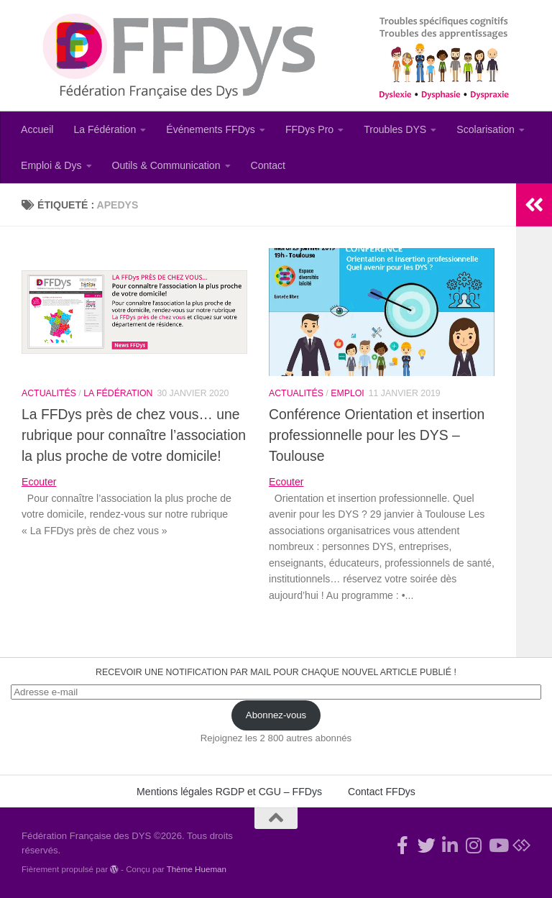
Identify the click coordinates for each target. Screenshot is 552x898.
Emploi (347, 393)
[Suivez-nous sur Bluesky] (521, 845)
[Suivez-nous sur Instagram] (474, 845)
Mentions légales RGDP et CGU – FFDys (229, 791)
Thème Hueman (196, 869)
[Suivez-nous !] (427, 845)
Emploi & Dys (51, 165)
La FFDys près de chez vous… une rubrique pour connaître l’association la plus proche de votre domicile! (134, 435)
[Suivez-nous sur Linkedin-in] (450, 845)
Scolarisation (485, 129)
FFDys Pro (309, 129)
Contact (268, 165)
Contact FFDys (381, 791)
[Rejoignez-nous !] (403, 845)
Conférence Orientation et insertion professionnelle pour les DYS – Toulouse (376, 435)
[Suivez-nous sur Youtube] (498, 845)
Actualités (49, 393)
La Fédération (104, 129)
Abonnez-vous (276, 715)
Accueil (37, 129)
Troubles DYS (395, 129)
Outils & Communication (166, 165)
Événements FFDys (210, 129)
